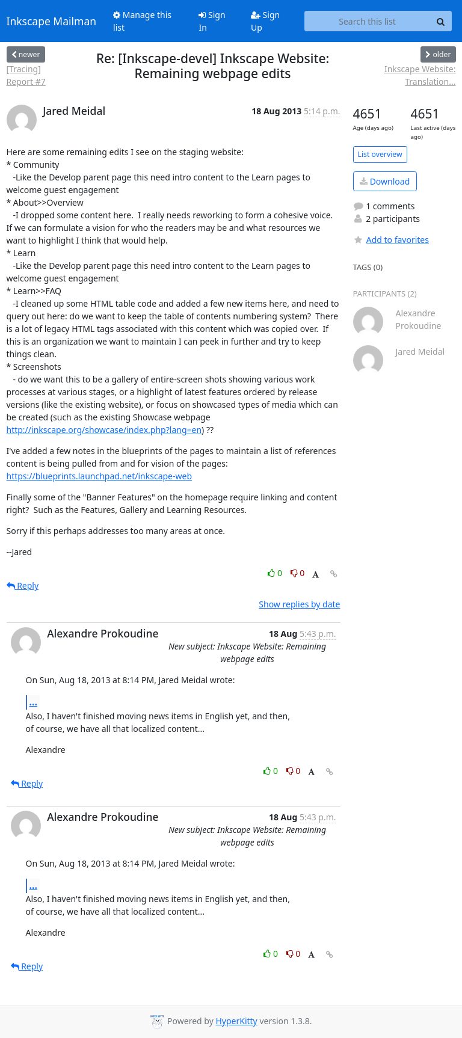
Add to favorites (391, 239)
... (33, 701)
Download (385, 181)
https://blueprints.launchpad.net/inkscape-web (99, 476)
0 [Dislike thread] (298, 573)
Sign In (212, 21)
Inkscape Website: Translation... (420, 75)
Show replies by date (299, 604)
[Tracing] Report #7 (26, 75)
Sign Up (265, 21)
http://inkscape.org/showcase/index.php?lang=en (104, 429)
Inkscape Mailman (52, 21)
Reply (23, 585)
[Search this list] (367, 21)
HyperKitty (236, 1021)
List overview (380, 154)
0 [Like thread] (276, 573)
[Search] (441, 21)
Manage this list (142, 21)
